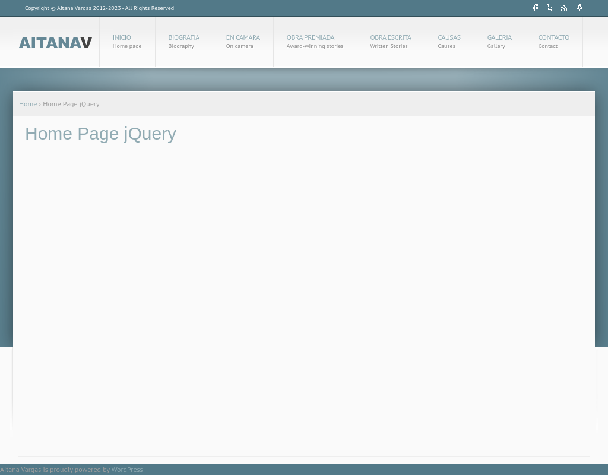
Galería (499, 41)
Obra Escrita (390, 41)
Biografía (184, 41)
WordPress (127, 469)
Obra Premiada (315, 41)
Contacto (554, 41)
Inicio (127, 41)
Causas (449, 41)
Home (28, 103)
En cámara (243, 41)
